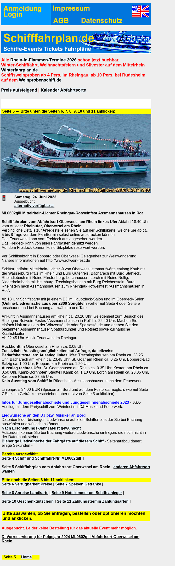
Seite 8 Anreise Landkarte (25, 493)
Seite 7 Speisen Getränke (78, 484)
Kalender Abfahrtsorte (63, 90)
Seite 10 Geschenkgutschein (28, 501)
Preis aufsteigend (19, 90)
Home (26, 557)
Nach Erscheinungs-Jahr (24, 428)
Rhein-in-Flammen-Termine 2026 (43, 60)
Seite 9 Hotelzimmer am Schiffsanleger (86, 493)
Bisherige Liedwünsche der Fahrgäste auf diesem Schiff (53, 441)
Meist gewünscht (65, 428)
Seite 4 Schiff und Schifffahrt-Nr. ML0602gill (41, 458)
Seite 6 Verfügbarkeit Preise (27, 484)
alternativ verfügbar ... (34, 206)
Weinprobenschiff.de (40, 80)
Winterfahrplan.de (19, 70)
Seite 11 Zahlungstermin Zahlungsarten (93, 501)
